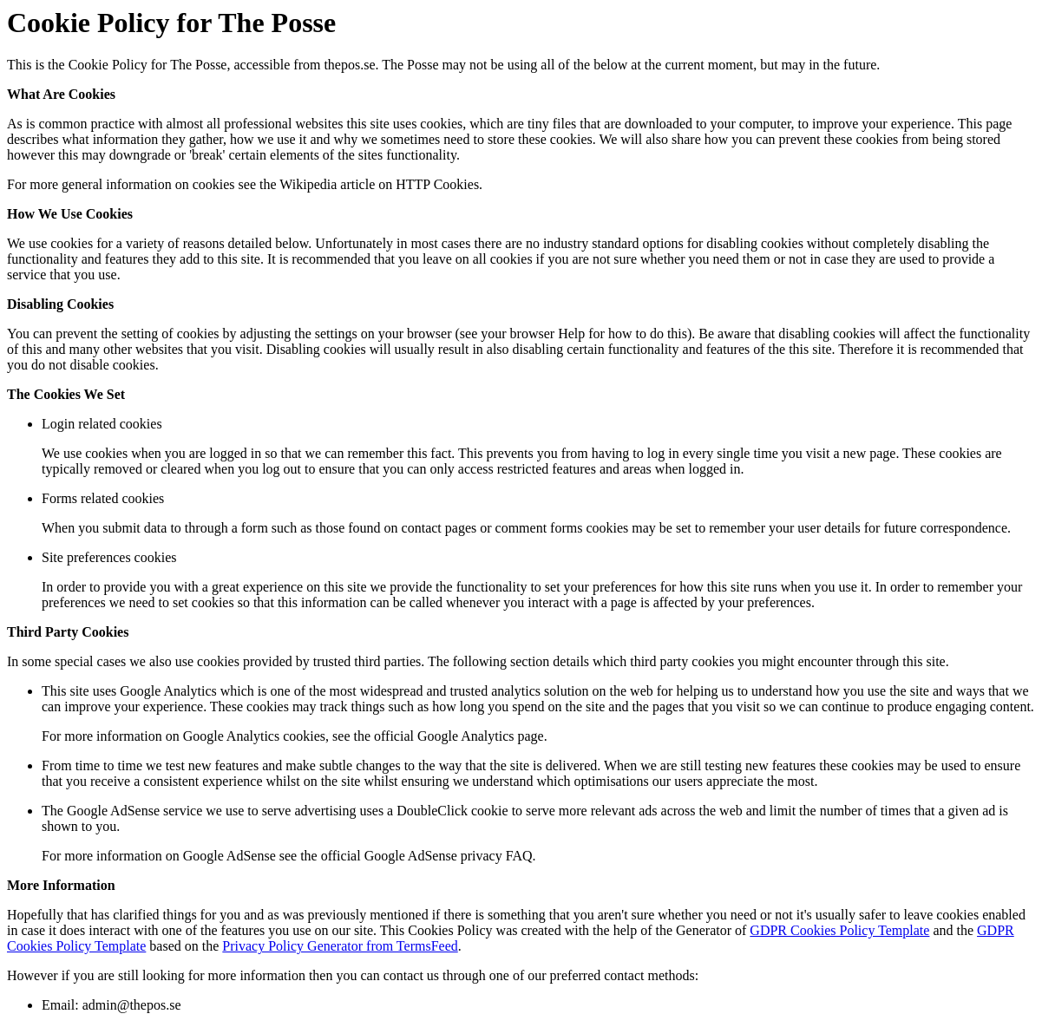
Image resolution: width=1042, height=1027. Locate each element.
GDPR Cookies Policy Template (839, 930)
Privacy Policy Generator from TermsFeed (339, 946)
